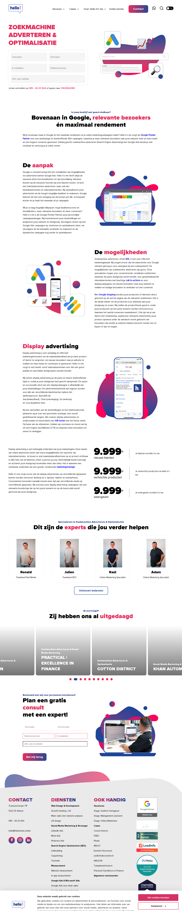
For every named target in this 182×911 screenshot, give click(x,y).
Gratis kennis (116, 9)
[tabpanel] (91, 650)
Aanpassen (158, 889)
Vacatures (99, 806)
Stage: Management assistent (108, 816)
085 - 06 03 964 (37, 88)
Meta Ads (55, 836)
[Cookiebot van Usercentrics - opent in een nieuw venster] (18, 905)
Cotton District (101, 831)
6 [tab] (94, 679)
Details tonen (44, 905)
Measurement (58, 865)
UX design (56, 821)
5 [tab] (89, 679)
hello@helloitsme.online (20, 831)
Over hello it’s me (93, 9)
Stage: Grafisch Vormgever (106, 811)
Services (57, 9)
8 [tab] (103, 679)
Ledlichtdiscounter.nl (103, 855)
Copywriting (57, 855)
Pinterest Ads (57, 840)
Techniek (55, 860)
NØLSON (98, 860)
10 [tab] (111, 679)
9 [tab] (107, 679)
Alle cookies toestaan (158, 880)
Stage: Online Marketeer (105, 821)
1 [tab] (71, 679)
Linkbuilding (56, 850)
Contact (138, 9)
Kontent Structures (103, 850)
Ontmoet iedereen (91, 590)
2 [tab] (76, 679)
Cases (72, 9)
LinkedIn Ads (57, 831)
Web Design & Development (65, 806)
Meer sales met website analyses (67, 816)
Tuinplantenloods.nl (103, 865)
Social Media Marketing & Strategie (69, 826)
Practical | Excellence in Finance (109, 870)
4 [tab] (85, 679)
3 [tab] (81, 679)
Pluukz (97, 840)
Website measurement (62, 870)
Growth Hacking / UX (61, 811)
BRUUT (97, 845)
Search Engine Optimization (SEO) (68, 845)
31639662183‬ (68, 88)
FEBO (96, 836)
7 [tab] (98, 679)
